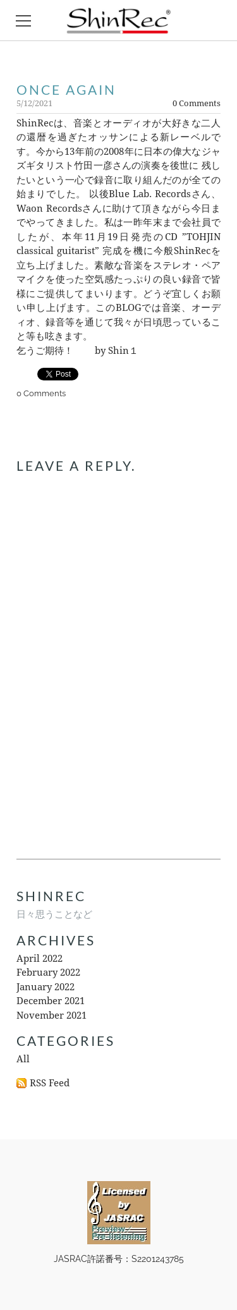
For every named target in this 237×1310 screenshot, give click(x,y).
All (23, 1059)
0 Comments (197, 103)
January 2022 (45, 987)
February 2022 (48, 973)
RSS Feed (50, 1083)
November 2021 (51, 1016)
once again (66, 89)
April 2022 (39, 959)
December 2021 (50, 1001)
